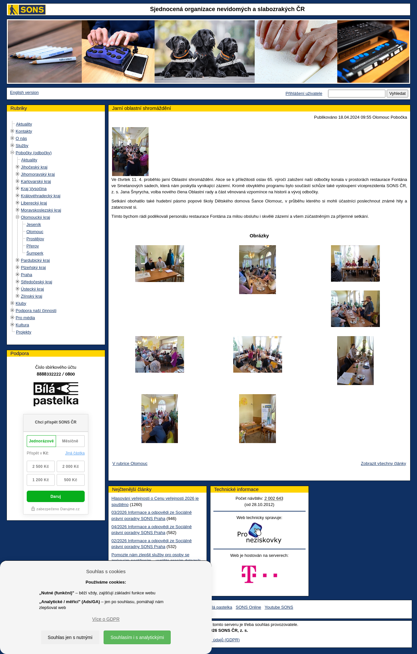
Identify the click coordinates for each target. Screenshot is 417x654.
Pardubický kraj (35, 260)
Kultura (22, 324)
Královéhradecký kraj (40, 195)
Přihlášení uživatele (303, 93)
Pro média (25, 317)
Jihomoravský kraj (38, 174)
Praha (26, 274)
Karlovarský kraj (36, 181)
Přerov (32, 246)
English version (24, 92)
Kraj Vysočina (34, 188)
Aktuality (24, 124)
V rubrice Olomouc (130, 463)
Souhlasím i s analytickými (137, 637)
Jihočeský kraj (34, 167)
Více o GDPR (106, 619)
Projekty (23, 332)
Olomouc (34, 231)
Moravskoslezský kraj (41, 210)
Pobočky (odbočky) (34, 152)
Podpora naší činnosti (36, 310)
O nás (21, 138)
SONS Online (248, 607)
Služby (22, 145)
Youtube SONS (279, 607)
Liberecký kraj (34, 203)
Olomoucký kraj (35, 217)
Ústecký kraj (32, 289)
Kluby (21, 303)
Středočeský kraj (36, 281)
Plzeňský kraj (33, 267)
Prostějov (35, 238)
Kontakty (24, 131)
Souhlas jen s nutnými (70, 637)
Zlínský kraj (31, 296)
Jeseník (33, 224)
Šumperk (34, 253)
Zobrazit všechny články (383, 463)
